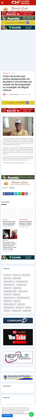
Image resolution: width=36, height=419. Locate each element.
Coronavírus (21, 285)
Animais (7, 275)
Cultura (7, 288)
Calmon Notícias (21, 281)
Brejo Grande (8, 281)
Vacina (7, 311)
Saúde (21, 304)
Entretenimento (10, 291)
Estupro (7, 294)
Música (17, 301)
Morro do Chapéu (23, 298)
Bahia (26, 275)
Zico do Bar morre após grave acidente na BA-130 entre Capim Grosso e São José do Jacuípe (9, 245)
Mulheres (7, 301)
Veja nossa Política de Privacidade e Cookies (19, 413)
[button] (2, 2)
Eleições (17, 288)
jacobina (27, 311)
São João (19, 307)
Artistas (16, 275)
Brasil (16, 278)
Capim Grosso (9, 285)
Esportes (22, 291)
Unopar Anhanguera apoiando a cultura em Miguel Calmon (25, 223)
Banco (7, 278)
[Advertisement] (18, 51)
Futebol (16, 294)
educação (17, 311)
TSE (28, 307)
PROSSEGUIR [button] (7, 415)
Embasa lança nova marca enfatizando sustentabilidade (9, 223)
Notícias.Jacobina (9, 304)
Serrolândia (8, 307)
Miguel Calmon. (9, 298)
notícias (13, 73)
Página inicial (6, 73)
